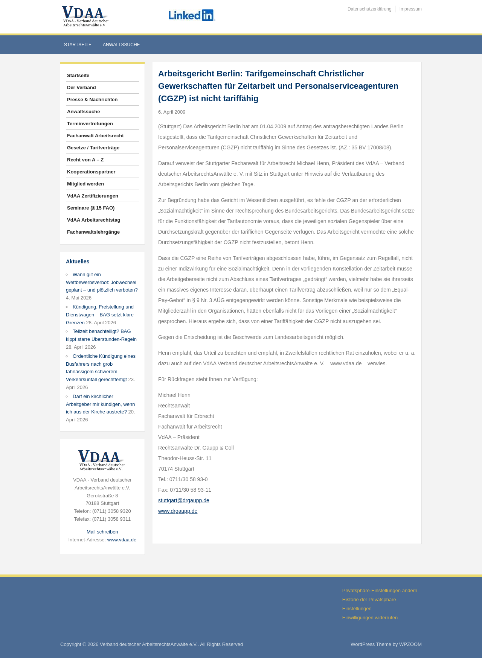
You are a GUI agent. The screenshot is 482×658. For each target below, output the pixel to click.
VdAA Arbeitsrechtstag (93, 220)
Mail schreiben (102, 532)
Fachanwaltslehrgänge (93, 232)
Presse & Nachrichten (92, 99)
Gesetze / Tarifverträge (93, 147)
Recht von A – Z (85, 160)
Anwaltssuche (121, 44)
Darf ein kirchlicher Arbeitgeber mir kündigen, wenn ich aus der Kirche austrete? (100, 404)
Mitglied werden (85, 184)
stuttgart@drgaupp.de (183, 500)
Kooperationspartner (91, 172)
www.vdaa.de (121, 540)
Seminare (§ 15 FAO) (90, 208)
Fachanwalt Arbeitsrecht (95, 135)
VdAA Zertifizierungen (92, 196)
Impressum (411, 9)
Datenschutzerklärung (370, 9)
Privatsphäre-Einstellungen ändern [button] (379, 590)
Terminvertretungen (90, 123)
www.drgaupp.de (177, 511)
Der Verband (81, 87)
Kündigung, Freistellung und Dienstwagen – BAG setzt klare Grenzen (100, 314)
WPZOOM (410, 644)
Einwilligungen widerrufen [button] (370, 617)
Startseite (78, 44)
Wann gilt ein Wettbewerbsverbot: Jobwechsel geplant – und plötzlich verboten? (102, 282)
